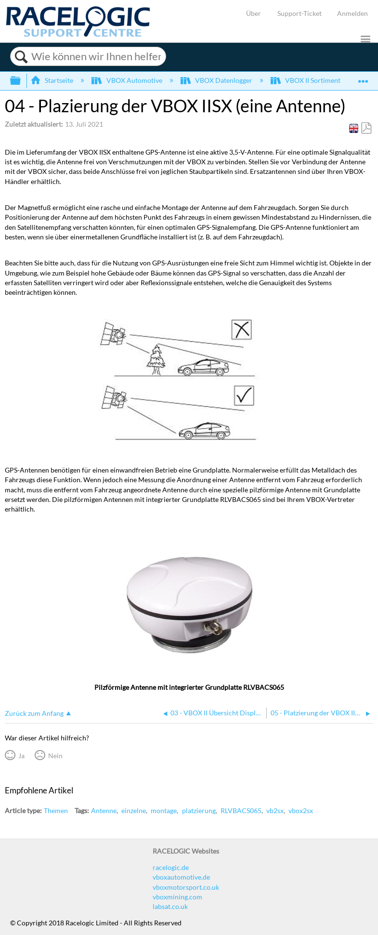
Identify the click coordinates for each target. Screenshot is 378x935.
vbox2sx (300, 810)
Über (253, 13)
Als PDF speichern (366, 128)
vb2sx (275, 810)
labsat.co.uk (170, 906)
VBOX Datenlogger (217, 80)
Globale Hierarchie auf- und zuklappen (22, 81)
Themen (56, 810)
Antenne (104, 810)
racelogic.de (171, 867)
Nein (55, 755)
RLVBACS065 (241, 810)
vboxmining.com (177, 897)
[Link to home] (78, 34)
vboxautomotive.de (181, 877)
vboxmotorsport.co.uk (186, 887)
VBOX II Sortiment (306, 80)
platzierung (199, 810)
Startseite (52, 80)
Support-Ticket (299, 13)
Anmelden (352, 13)
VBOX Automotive (127, 80)
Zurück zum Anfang (34, 713)
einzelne (133, 810)
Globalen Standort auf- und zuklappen (363, 78)
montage (164, 810)
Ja (21, 755)
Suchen (21, 57)
